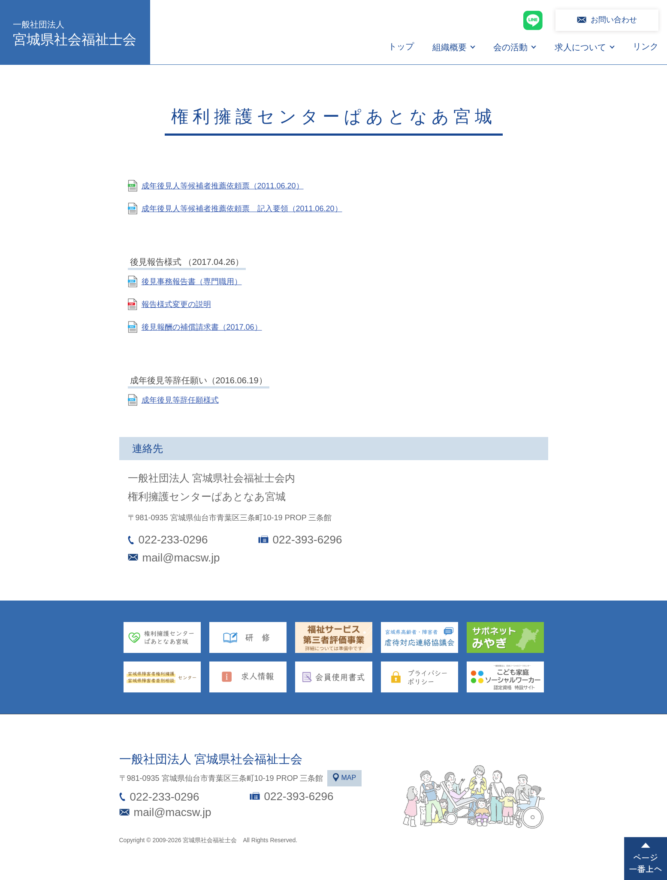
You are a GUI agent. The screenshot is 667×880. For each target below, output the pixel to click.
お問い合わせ (614, 19)
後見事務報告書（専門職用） (192, 281)
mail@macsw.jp (181, 557)
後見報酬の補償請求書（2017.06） (202, 327)
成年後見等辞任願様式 (180, 400)
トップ (401, 46)
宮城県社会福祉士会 (75, 32)
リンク (645, 46)
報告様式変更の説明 (176, 304)
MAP (348, 777)
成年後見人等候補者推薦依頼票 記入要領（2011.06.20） (242, 208)
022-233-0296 (173, 539)
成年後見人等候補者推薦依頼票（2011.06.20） (223, 186)
